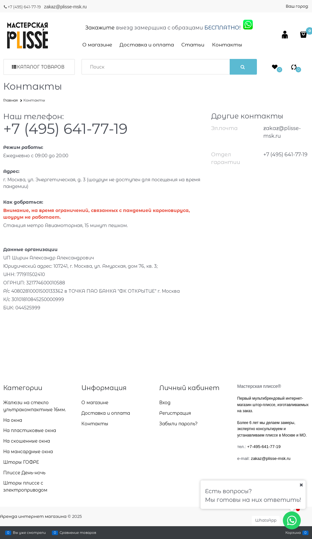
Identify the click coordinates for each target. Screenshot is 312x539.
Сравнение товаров (78, 532)
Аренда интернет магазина (33, 516)
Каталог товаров (40, 66)
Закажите (100, 28)
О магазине (97, 45)
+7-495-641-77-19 (264, 446)
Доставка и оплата (146, 45)
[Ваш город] (301, 485)
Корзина (293, 532)
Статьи (192, 45)
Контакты (227, 45)
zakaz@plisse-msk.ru (66, 6)
